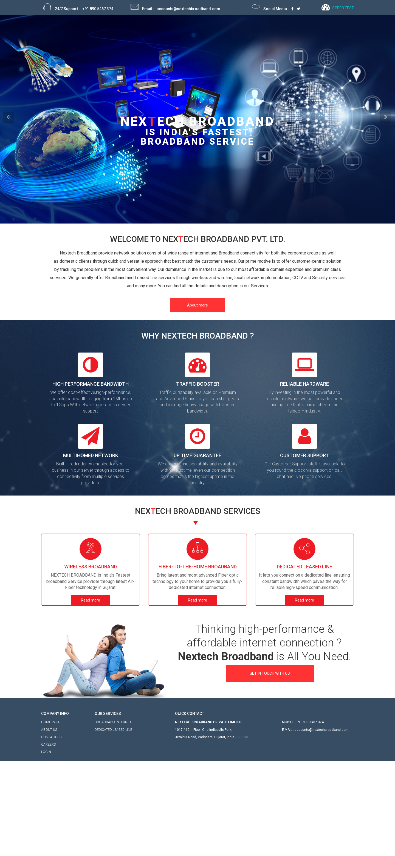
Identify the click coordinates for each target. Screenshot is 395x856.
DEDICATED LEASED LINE (113, 744)
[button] (29, 168)
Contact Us (335, 26)
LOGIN (46, 778)
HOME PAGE (50, 748)
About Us (222, 26)
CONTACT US (51, 763)
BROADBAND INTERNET (113, 736)
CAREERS (48, 770)
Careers (306, 26)
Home (197, 26)
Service (248, 26)
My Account (277, 26)
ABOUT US (49, 755)
